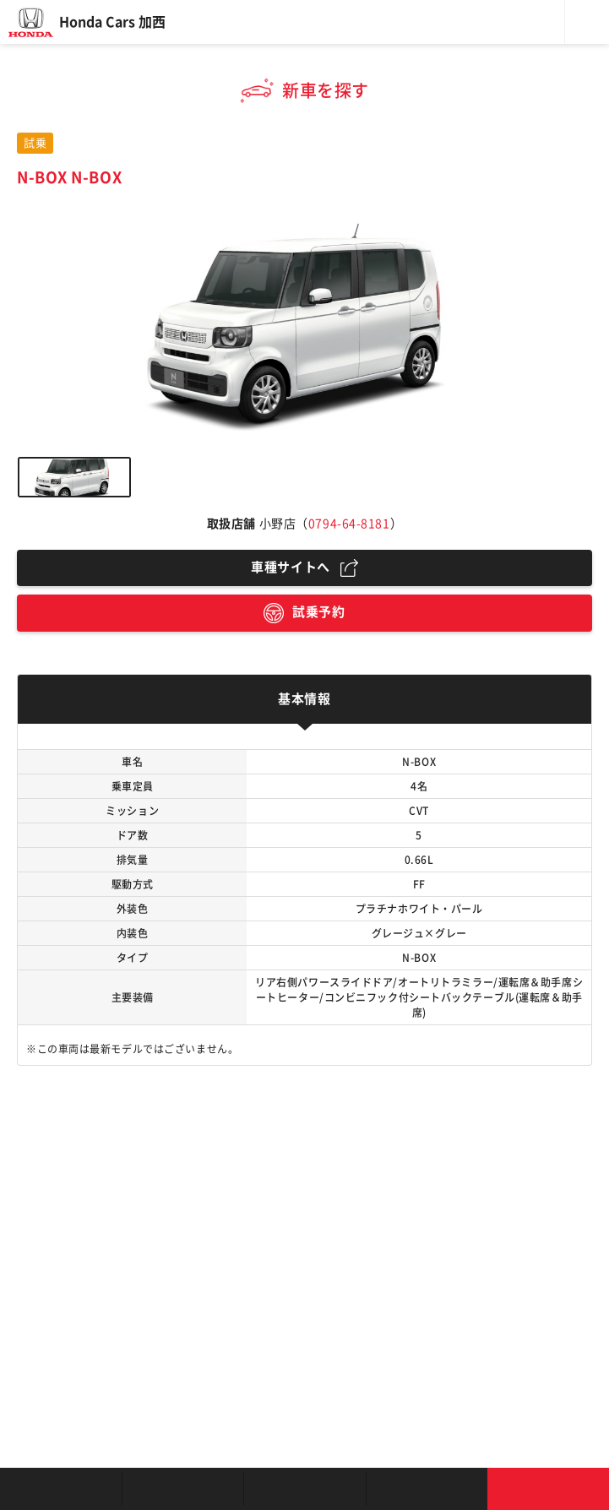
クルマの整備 (304, 1489)
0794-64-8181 (349, 524)
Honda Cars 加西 (112, 22)
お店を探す (61, 1489)
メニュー (587, 22)
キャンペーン (426, 1489)
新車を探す (182, 1489)
